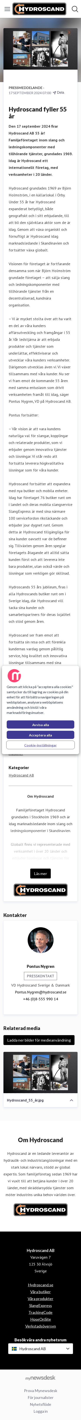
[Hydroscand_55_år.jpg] (40, 1072)
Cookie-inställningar (40, 745)
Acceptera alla (40, 735)
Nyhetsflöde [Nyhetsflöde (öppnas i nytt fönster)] (40, 1404)
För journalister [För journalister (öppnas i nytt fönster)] (41, 1397)
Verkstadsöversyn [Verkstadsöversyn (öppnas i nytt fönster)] (40, 1326)
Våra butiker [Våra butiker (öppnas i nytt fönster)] (40, 1291)
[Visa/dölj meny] (7, 9)
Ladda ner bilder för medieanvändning (39, 1040)
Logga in (40, 1411)
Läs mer (40, 873)
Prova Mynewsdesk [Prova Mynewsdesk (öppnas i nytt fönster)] (40, 1390)
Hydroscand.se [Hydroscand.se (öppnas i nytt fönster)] (40, 1284)
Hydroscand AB (21, 775)
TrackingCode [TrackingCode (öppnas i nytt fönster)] (40, 1312)
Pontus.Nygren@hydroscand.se (40, 992)
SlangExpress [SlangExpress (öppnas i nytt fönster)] (40, 1305)
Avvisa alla (40, 725)
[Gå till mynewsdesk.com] (40, 1377)
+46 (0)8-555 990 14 (40, 998)
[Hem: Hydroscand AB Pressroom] (39, 9)
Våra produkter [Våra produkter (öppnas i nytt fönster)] (40, 1298)
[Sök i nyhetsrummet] (74, 9)
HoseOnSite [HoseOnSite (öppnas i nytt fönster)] (40, 1319)
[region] (40, 710)
